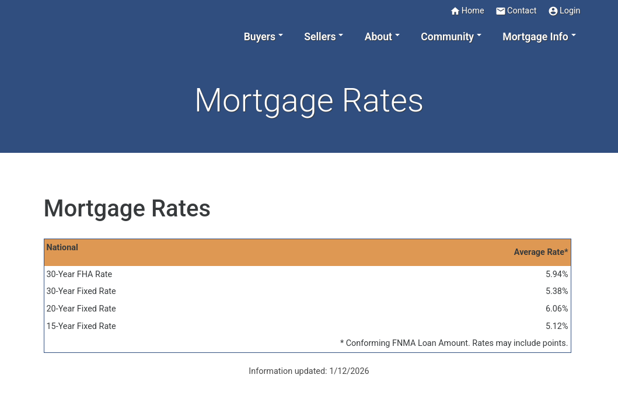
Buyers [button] (259, 37)
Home (467, 11)
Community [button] (447, 37)
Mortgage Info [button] (535, 37)
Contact (515, 11)
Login (564, 11)
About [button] (378, 37)
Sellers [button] (320, 37)
